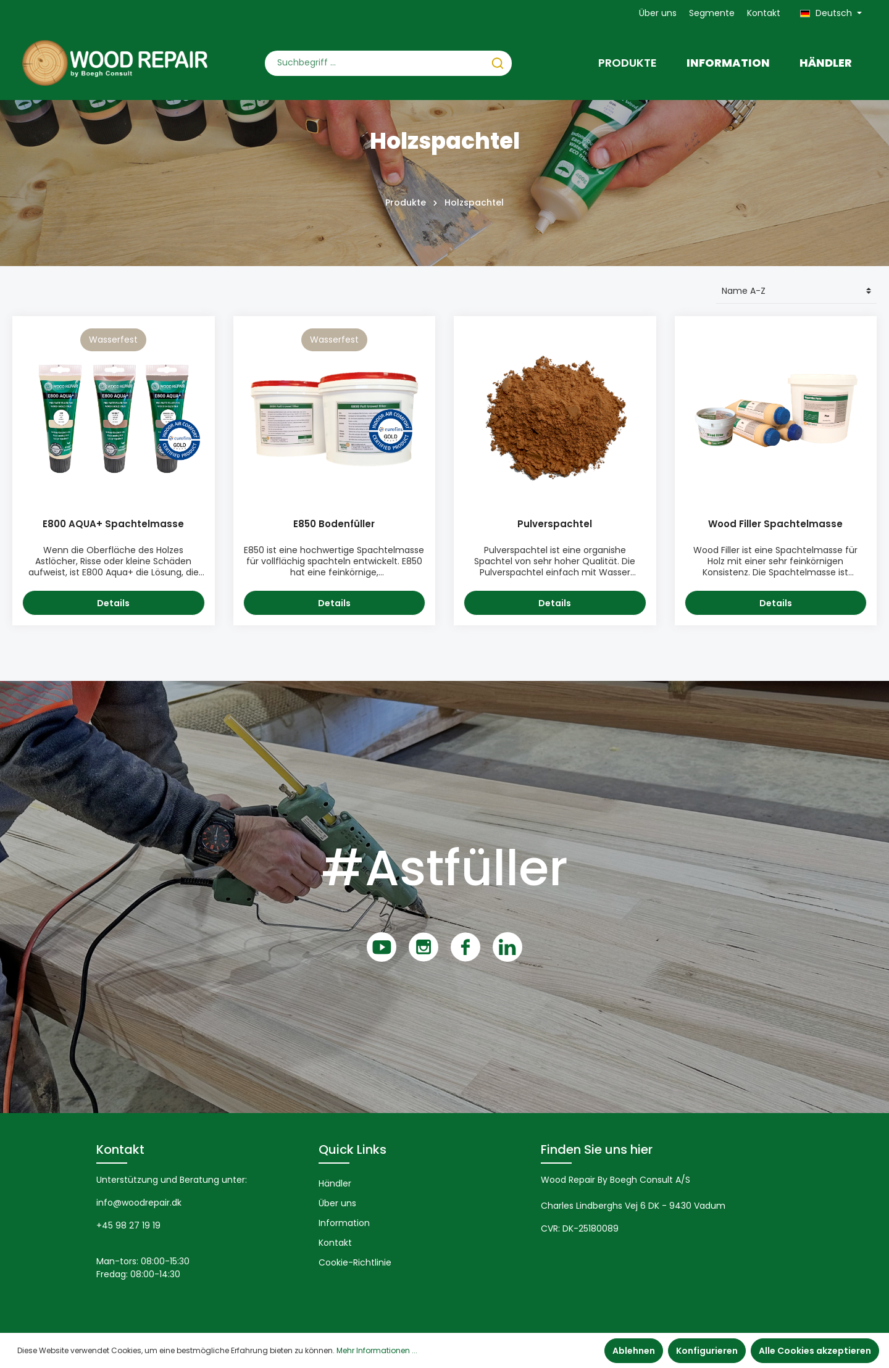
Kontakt (763, 13)
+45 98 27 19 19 (128, 1225)
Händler (335, 1183)
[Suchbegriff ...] (374, 63)
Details (113, 603)
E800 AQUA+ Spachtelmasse (113, 524)
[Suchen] (497, 63)
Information (344, 1223)
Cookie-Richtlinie (355, 1262)
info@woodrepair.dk (139, 1202)
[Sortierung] (796, 291)
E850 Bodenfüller (334, 524)
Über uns (658, 13)
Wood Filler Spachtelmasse (775, 524)
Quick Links (352, 1149)
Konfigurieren (707, 1351)
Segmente (712, 13)
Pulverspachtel (554, 524)
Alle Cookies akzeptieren (815, 1351)
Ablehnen (633, 1351)
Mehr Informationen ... (376, 1350)
